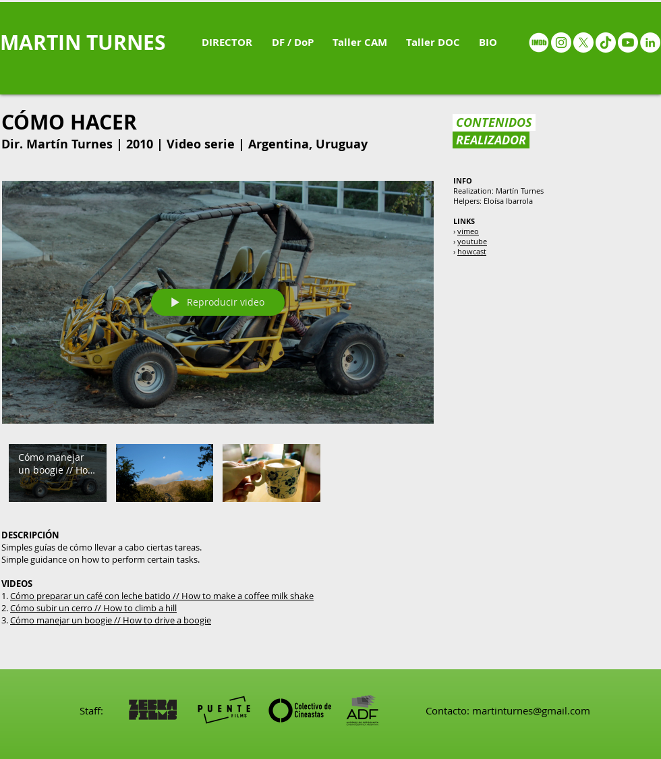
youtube (472, 241)
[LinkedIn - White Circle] (650, 42)
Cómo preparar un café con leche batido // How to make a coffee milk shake (162, 596)
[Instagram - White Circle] (561, 42)
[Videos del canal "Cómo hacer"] (218, 476)
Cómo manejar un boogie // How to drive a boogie (110, 620)
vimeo (468, 231)
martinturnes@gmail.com (531, 710)
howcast (471, 251)
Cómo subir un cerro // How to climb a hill (93, 608)
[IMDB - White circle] (539, 42)
